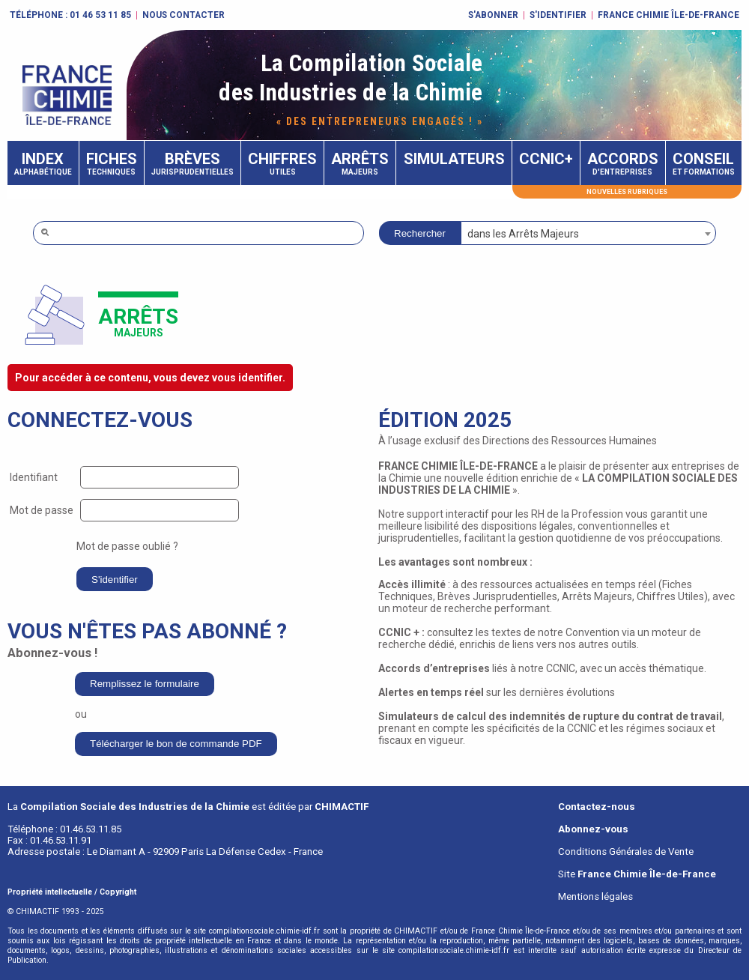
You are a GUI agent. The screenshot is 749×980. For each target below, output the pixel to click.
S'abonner (493, 15)
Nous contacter (183, 15)
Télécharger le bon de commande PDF (176, 743)
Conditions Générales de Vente (626, 851)
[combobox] (588, 233)
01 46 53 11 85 (100, 15)
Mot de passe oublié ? (127, 546)
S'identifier (558, 15)
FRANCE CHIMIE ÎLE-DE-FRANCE (668, 15)
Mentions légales (595, 896)
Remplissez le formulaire (144, 683)
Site (637, 874)
